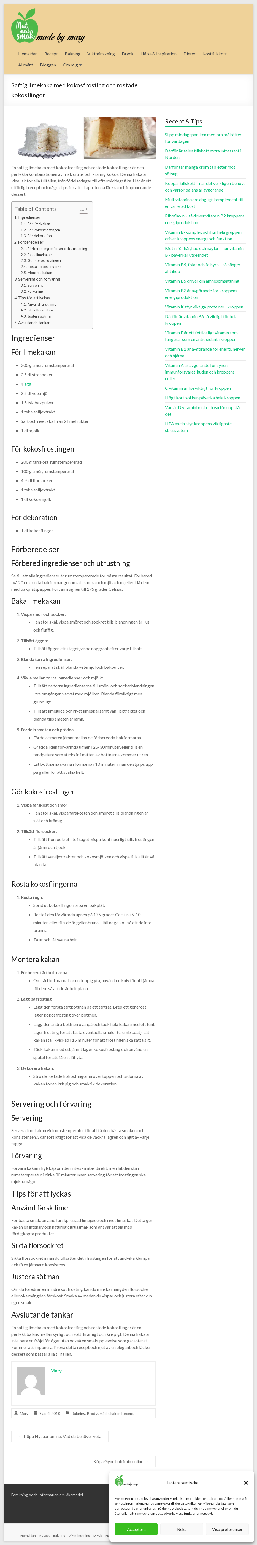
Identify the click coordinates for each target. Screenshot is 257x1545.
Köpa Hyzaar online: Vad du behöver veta (59, 1436)
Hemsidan (27, 53)
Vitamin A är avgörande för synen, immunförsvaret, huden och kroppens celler (200, 371)
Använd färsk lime (42, 304)
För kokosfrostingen (44, 230)
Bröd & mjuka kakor (103, 1413)
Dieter (189, 53)
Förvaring (35, 291)
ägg (27, 383)
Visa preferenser (227, 1529)
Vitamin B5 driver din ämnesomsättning (202, 280)
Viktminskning (101, 53)
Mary (24, 1413)
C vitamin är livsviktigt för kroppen (198, 388)
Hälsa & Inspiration (158, 53)
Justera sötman (40, 316)
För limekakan (39, 224)
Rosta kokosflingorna (45, 266)
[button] (246, 1482)
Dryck (128, 53)
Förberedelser (31, 242)
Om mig (70, 64)
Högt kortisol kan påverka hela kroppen (202, 397)
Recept (51, 53)
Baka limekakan (40, 254)
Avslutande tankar (34, 322)
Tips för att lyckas (34, 297)
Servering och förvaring (39, 279)
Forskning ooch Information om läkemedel (47, 1494)
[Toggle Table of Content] (81, 209)
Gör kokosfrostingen (44, 260)
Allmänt (25, 64)
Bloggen (48, 64)
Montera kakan (40, 272)
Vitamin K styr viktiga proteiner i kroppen (204, 306)
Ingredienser (29, 217)
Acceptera (136, 1529)
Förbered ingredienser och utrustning (57, 248)
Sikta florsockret (41, 310)
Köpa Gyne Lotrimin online (120, 1461)
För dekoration (40, 235)
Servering (35, 285)
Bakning (72, 53)
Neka (181, 1529)
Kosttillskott (214, 53)
